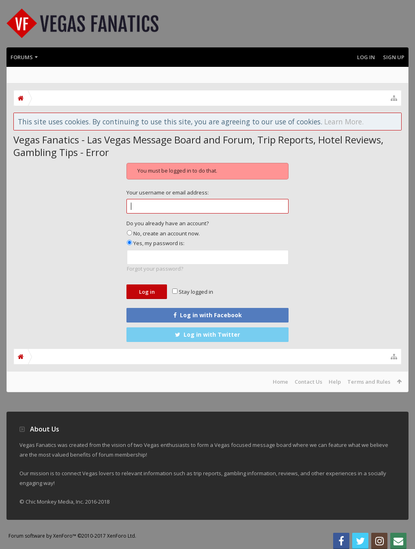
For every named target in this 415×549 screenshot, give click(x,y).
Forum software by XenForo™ (72, 535)
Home (280, 381)
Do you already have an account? (167, 223)
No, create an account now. (163, 233)
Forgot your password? (155, 268)
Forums (22, 57)
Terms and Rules (368, 381)
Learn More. (344, 121)
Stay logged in (192, 291)
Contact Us (308, 381)
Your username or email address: (167, 192)
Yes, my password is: (155, 243)
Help (335, 381)
